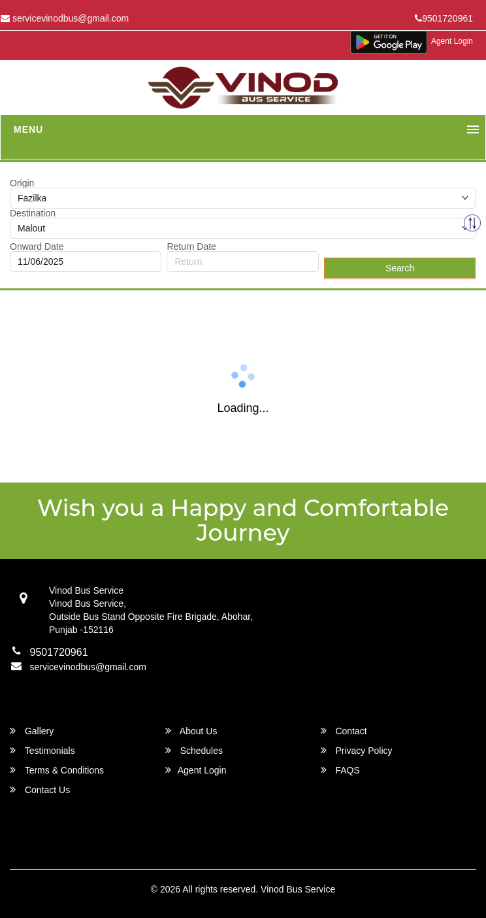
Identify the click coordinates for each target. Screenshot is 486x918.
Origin (22, 183)
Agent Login (452, 41)
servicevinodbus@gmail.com (88, 667)
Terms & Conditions (57, 769)
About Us (191, 730)
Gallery (32, 730)
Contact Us (40, 789)
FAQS (340, 769)
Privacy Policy (357, 750)
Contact (344, 730)
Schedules (194, 750)
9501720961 (444, 18)
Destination (33, 213)
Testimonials (42, 750)
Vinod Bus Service (298, 889)
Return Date (191, 246)
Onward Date (36, 246)
